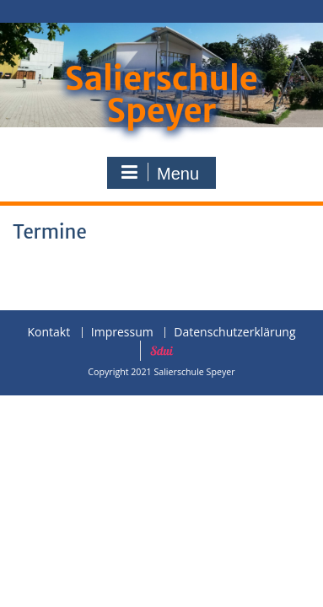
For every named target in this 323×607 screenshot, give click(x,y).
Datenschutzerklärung (234, 332)
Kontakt (48, 332)
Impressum (122, 332)
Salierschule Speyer (161, 94)
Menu (159, 173)
